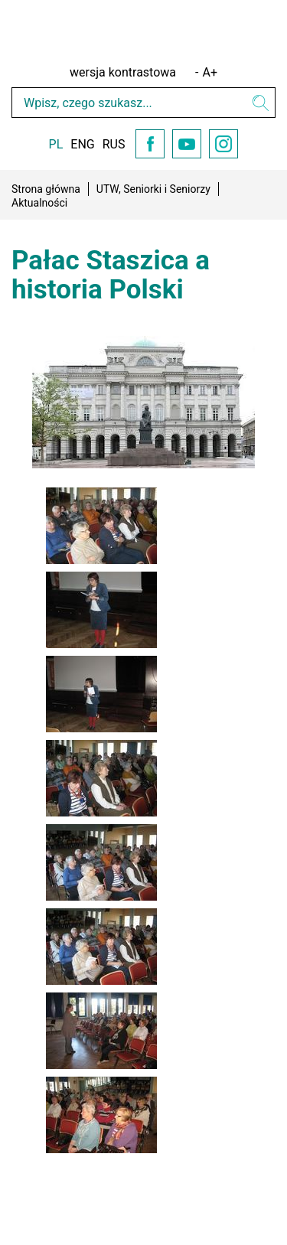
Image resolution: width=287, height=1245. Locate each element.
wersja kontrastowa (123, 72)
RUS (114, 144)
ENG (82, 144)
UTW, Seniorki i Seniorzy (153, 189)
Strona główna (45, 189)
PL (56, 144)
